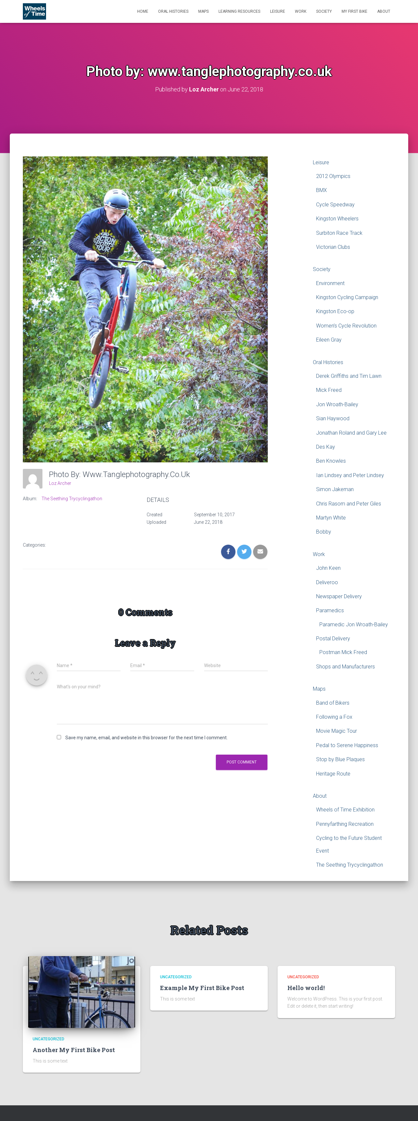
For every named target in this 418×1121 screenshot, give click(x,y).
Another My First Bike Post (74, 1049)
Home (142, 11)
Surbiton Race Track (339, 233)
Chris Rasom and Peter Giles (348, 503)
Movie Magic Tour (336, 731)
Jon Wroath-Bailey (337, 404)
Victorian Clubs (333, 247)
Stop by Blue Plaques (340, 759)
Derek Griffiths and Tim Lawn (348, 376)
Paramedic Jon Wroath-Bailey (353, 624)
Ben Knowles (331, 461)
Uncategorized (48, 1039)
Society (324, 11)
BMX (321, 190)
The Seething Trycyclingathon (71, 498)
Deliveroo (327, 582)
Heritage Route (333, 773)
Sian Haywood (332, 418)
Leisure (277, 11)
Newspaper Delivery (339, 596)
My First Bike (354, 11)
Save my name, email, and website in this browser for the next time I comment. (146, 737)
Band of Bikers (332, 702)
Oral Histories (173, 11)
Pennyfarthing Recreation (345, 824)
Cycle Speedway (335, 204)
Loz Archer (60, 483)
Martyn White (331, 517)
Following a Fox (334, 716)
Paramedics (330, 610)
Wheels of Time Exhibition (345, 810)
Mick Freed (329, 390)
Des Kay (325, 446)
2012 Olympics (333, 176)
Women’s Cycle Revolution (346, 325)
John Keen (328, 568)
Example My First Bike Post (202, 987)
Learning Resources (239, 11)
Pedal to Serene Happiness (347, 745)
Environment (330, 283)
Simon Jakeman (335, 489)
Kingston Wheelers (337, 218)
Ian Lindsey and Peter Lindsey (350, 475)
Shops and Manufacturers (345, 666)
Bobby (323, 532)
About (383, 11)
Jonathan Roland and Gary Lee (351, 432)
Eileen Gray (329, 340)
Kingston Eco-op (335, 311)
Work (300, 11)
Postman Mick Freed (343, 652)
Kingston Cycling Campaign (347, 297)
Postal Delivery (333, 638)
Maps (203, 11)
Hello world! (306, 987)
